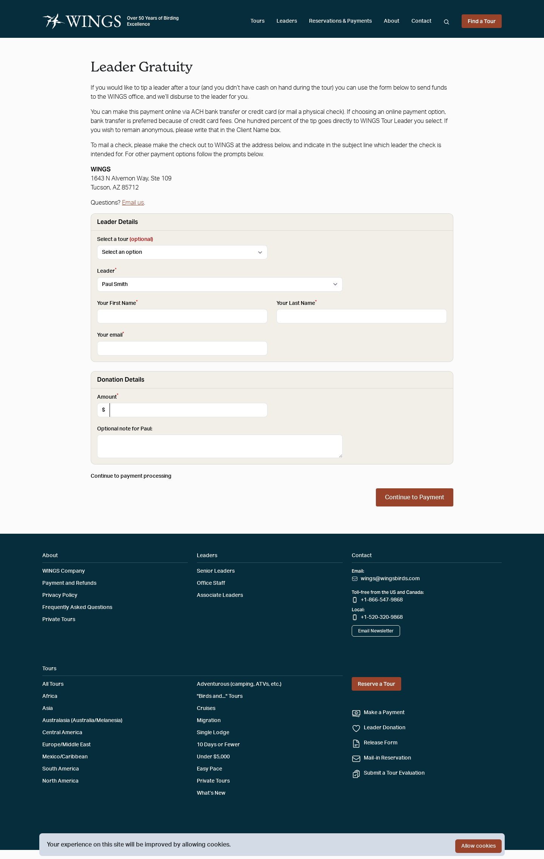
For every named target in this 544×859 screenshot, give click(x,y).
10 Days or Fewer (218, 744)
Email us (133, 203)
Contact (421, 21)
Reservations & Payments (340, 21)
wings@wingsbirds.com (390, 578)
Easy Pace (209, 769)
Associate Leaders (220, 595)
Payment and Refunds (69, 583)
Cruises (206, 708)
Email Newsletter (376, 631)
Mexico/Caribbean (65, 757)
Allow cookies (478, 846)
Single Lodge (213, 732)
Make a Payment (384, 712)
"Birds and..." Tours (220, 696)
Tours (257, 21)
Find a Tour (482, 21)
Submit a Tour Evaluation (394, 773)
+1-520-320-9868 (382, 617)
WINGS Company (63, 571)
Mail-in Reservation (387, 758)
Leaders (287, 21)
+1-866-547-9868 (382, 600)
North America (60, 781)
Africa (49, 696)
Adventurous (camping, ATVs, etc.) (239, 684)
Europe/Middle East (66, 744)
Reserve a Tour (376, 683)
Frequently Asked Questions (77, 607)
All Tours (52, 684)
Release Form (380, 743)
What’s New (211, 793)
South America (60, 769)
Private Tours (58, 619)
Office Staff (211, 583)
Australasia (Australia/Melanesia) (82, 720)
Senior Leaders (216, 571)
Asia (47, 708)
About (391, 21)
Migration (209, 720)
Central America (62, 732)
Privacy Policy (59, 595)
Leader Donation (384, 727)
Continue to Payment (414, 497)
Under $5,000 (213, 757)
